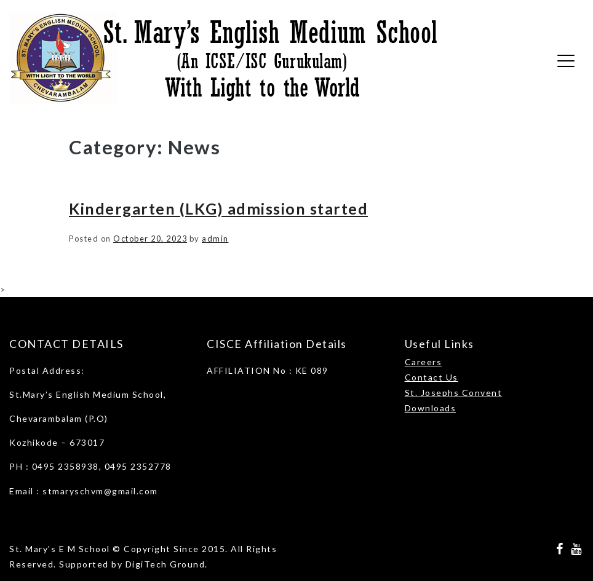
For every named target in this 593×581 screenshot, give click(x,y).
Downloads (430, 408)
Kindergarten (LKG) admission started (218, 208)
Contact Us (431, 377)
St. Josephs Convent (454, 392)
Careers (423, 362)
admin (215, 238)
